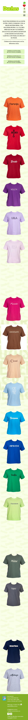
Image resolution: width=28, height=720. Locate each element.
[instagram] (24, 11)
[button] (24, 2)
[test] (24, 5)
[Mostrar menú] (24, 15)
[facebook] (24, 8)
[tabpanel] (14, 32)
